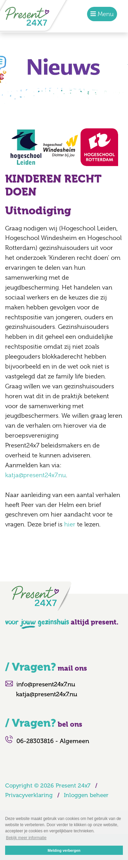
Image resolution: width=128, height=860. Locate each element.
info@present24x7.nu (45, 684)
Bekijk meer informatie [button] (26, 837)
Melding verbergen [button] (64, 850)
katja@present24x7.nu (35, 475)
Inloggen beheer (86, 795)
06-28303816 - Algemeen (52, 741)
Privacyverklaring (29, 795)
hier (69, 524)
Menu (105, 14)
